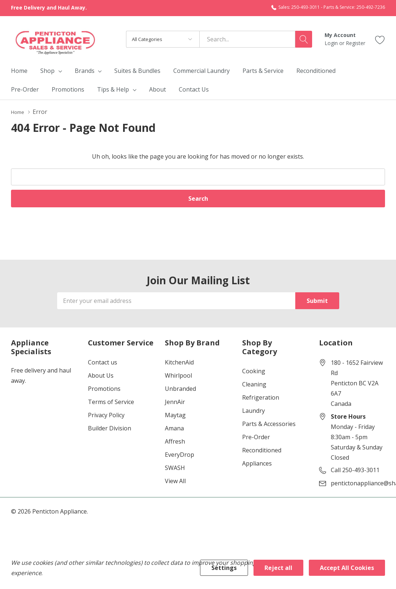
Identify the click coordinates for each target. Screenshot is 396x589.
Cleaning (254, 384)
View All (175, 481)
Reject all (278, 568)
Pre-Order (256, 437)
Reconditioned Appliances (261, 456)
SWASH (175, 467)
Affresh (175, 441)
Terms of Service (111, 401)
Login (332, 43)
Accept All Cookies (347, 568)
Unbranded (180, 388)
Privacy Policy (106, 415)
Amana (174, 428)
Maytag (175, 415)
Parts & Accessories (269, 423)
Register (355, 43)
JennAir (175, 401)
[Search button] (303, 39)
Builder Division (109, 428)
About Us (101, 375)
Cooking (253, 371)
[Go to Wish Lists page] (380, 39)
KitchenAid (179, 362)
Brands (85, 71)
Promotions (104, 388)
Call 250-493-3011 (355, 470)
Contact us (102, 362)
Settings (224, 568)
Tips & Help (113, 89)
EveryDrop (179, 454)
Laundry (253, 410)
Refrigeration (260, 397)
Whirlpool (178, 375)
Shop (47, 71)
